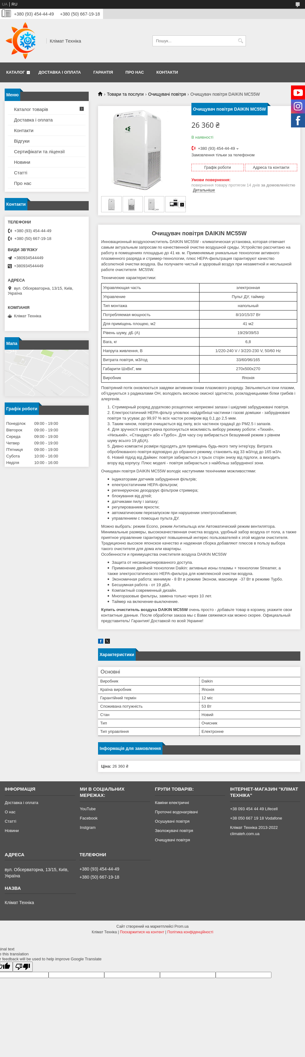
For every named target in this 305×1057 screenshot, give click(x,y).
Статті (20, 172)
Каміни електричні (172, 802)
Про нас (134, 72)
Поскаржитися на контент (142, 932)
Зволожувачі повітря (174, 830)
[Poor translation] (23, 967)
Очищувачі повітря (167, 94)
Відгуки (22, 141)
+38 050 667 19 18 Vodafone (256, 818)
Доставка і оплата (60, 72)
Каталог (15, 72)
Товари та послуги (125, 94)
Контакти (167, 72)
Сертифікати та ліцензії (39, 151)
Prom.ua (182, 926)
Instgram (88, 827)
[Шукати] (240, 40)
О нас (10, 812)
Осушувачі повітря (172, 821)
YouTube (88, 809)
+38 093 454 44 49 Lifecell (254, 809)
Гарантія (103, 72)
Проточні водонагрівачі (176, 812)
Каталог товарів (31, 109)
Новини (22, 162)
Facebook (88, 818)
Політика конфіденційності (190, 932)
